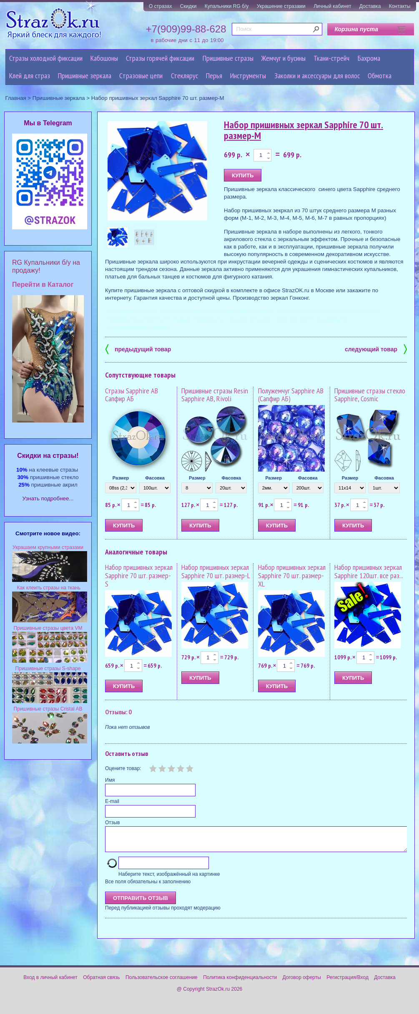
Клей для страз (29, 75)
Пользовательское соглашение (161, 982)
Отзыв (112, 822)
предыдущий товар (138, 348)
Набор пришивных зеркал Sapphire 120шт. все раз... (368, 571)
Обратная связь (101, 982)
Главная (15, 98)
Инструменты (248, 75)
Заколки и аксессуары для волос (317, 75)
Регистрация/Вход (347, 982)
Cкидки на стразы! (47, 455)
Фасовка (155, 477)
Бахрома (369, 58)
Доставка (370, 6)
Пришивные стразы (228, 58)
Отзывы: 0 (118, 712)
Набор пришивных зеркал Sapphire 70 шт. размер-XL (292, 575)
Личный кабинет (332, 6)
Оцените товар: (123, 768)
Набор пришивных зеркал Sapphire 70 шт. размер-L (215, 571)
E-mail (112, 801)
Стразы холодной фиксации (46, 58)
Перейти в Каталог (42, 284)
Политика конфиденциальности (240, 982)
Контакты (400, 6)
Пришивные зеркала (84, 75)
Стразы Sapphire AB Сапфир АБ (131, 395)
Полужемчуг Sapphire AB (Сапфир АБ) (291, 395)
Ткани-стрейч (331, 58)
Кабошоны (104, 58)
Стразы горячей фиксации (160, 58)
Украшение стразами (281, 6)
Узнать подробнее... (48, 498)
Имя (110, 780)
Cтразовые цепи (141, 75)
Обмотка (379, 75)
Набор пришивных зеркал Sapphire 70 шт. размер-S (139, 575)
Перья (214, 75)
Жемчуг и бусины (283, 58)
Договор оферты (302, 982)
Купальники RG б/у (227, 6)
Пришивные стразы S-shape (48, 668)
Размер (121, 477)
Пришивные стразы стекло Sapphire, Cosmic (369, 395)
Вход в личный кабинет (50, 982)
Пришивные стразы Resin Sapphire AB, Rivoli (214, 395)
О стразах (160, 6)
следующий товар (376, 348)
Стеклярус (184, 75)
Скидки (188, 6)
